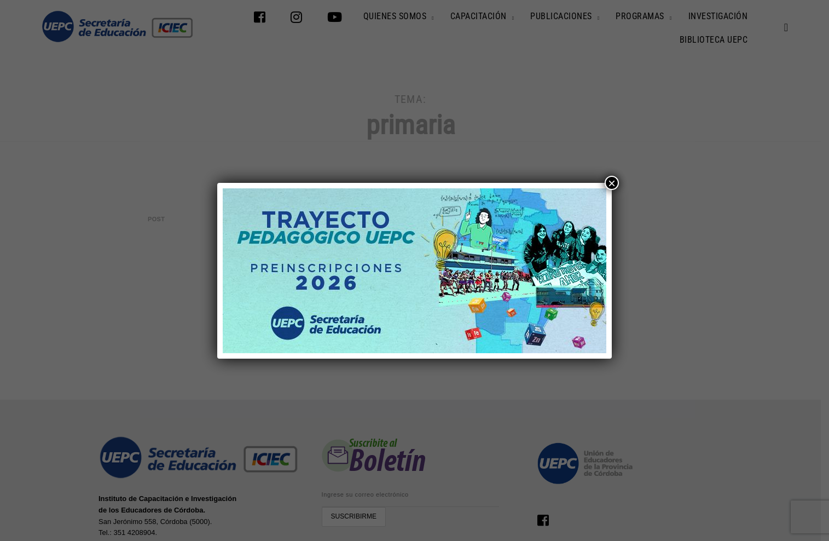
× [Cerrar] (612, 183)
